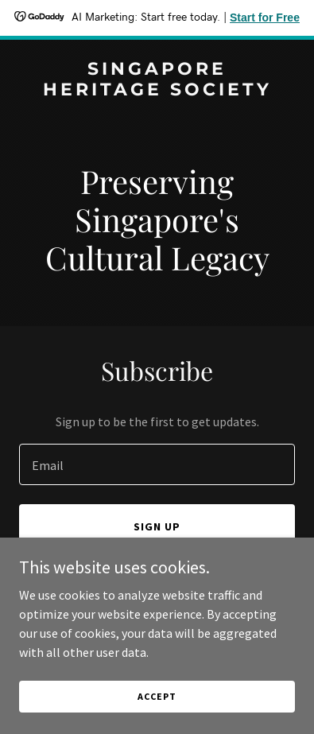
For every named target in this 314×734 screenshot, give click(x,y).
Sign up (157, 526)
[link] (157, 91)
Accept (157, 696)
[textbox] (157, 464)
